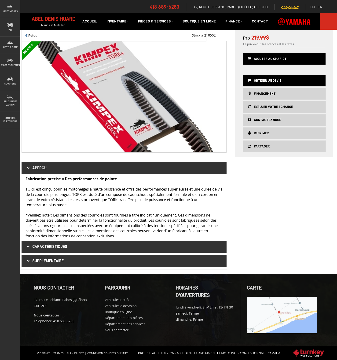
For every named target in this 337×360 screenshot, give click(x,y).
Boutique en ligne (199, 21)
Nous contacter (116, 330)
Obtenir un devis (264, 80)
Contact (260, 21)
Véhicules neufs (117, 300)
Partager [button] (259, 146)
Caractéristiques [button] (46, 246)
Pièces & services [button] (155, 21)
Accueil (89, 21)
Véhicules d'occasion (121, 306)
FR (320, 7)
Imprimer (258, 133)
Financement (262, 93)
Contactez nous (264, 119)
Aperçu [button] (36, 168)
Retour (32, 35)
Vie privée (43, 353)
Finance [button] (233, 21)
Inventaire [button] (117, 21)
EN (312, 7)
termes (59, 353)
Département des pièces (124, 318)
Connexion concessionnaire (107, 353)
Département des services (125, 324)
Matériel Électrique (10, 120)
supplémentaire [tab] (45, 261)
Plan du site (75, 353)
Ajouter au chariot (267, 58)
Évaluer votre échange (270, 106)
